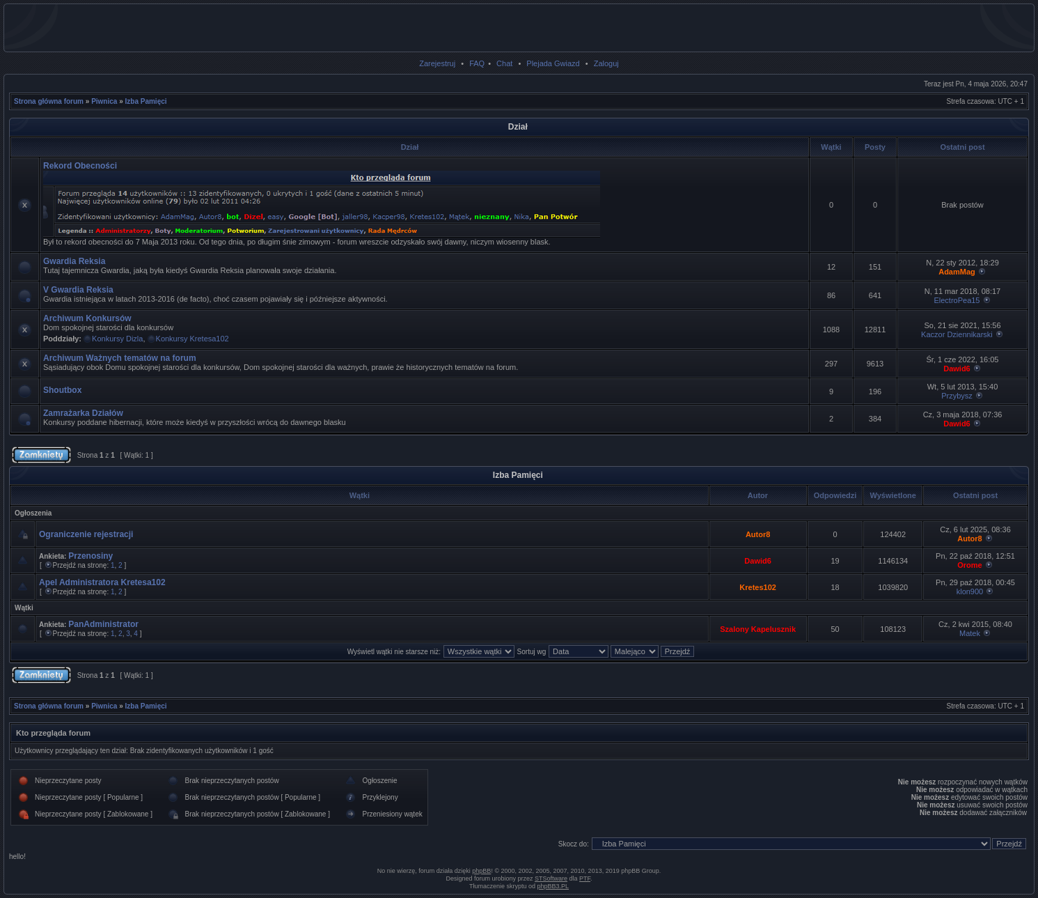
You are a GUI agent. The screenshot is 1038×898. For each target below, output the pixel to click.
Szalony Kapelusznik (758, 629)
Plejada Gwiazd (552, 63)
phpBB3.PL (553, 886)
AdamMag (956, 272)
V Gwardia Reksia (78, 290)
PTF (584, 878)
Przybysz (957, 396)
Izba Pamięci (146, 101)
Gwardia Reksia (74, 261)
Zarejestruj (437, 63)
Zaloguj (606, 63)
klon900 (970, 591)
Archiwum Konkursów (87, 318)
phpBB (481, 870)
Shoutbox (62, 390)
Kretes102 (757, 587)
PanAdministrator (103, 624)
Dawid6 (956, 368)
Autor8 (758, 534)
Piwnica (104, 101)
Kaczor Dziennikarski (957, 334)
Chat (504, 63)
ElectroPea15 (957, 300)
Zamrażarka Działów (83, 413)
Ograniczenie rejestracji (86, 534)
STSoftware (551, 878)
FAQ (477, 63)
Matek (969, 633)
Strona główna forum (49, 101)
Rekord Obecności (80, 166)
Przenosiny (90, 556)
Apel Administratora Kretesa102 (102, 582)
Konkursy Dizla (117, 338)
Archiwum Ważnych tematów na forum (119, 358)
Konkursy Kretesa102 (192, 338)
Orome (969, 565)
